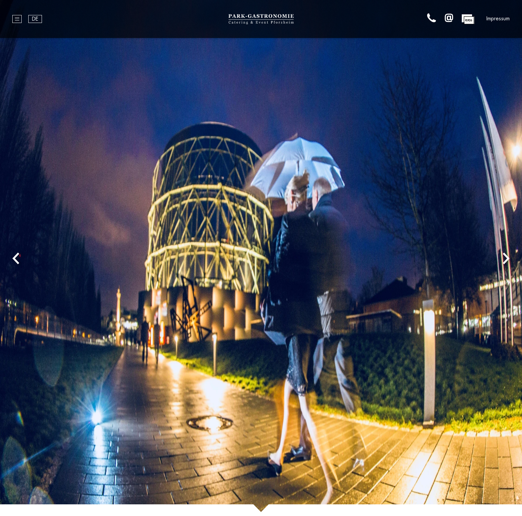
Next (506, 258)
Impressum (498, 18)
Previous (16, 258)
